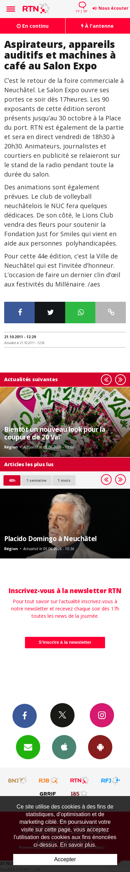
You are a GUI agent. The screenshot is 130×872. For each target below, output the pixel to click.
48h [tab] (12, 480)
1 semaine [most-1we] (36, 480)
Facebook (24, 715)
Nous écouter (113, 8)
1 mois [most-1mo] (64, 480)
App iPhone (64, 747)
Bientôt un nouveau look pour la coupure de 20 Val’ (54, 433)
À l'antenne (97, 26)
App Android (100, 747)
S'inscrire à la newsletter (65, 642)
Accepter (65, 859)
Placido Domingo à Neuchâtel (50, 538)
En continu (33, 26)
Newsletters (28, 747)
